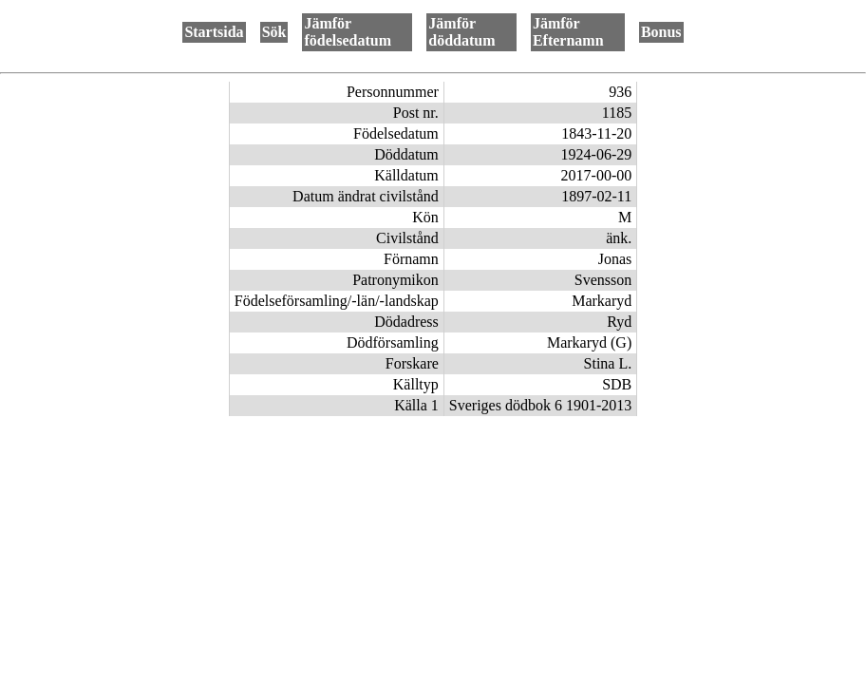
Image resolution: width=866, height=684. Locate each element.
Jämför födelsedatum (347, 31)
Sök (274, 32)
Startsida (213, 32)
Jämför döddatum (461, 31)
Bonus (661, 32)
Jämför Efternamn (568, 31)
